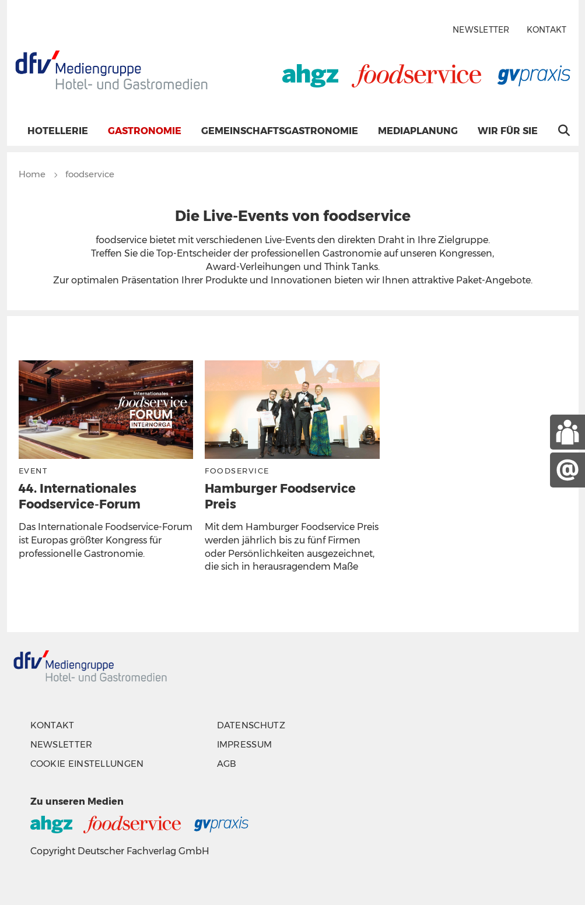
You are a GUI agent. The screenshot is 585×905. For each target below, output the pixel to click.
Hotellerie (57, 130)
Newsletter (481, 30)
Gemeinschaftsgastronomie (279, 130)
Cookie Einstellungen (87, 763)
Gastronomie (144, 130)
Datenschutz (251, 725)
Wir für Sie (508, 130)
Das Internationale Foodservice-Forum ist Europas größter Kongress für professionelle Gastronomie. (105, 540)
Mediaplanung (418, 130)
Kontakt (547, 30)
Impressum (244, 744)
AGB (227, 763)
